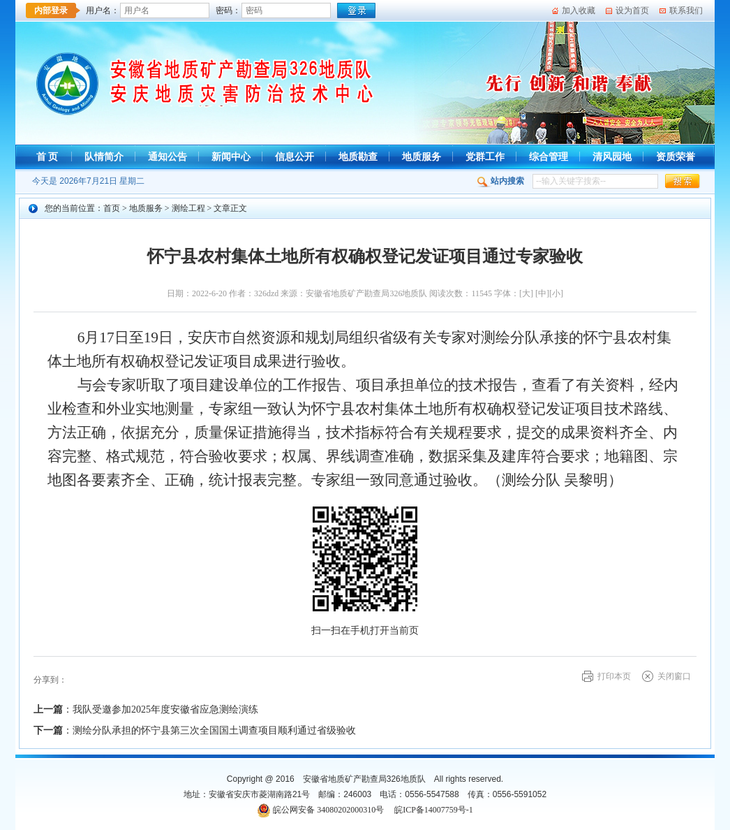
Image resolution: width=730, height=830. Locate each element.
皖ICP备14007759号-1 (433, 810)
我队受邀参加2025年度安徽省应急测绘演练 (165, 709)
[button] (682, 181)
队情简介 (104, 157)
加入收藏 (578, 10)
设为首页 (632, 10)
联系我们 (686, 10)
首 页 (47, 157)
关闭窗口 (674, 676)
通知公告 (167, 157)
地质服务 (421, 157)
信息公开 (294, 157)
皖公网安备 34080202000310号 (328, 810)
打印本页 (614, 676)
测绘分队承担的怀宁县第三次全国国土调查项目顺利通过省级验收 (214, 730)
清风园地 (612, 157)
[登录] (356, 10)
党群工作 (485, 157)
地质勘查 (358, 157)
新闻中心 (231, 157)
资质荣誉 (675, 157)
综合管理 (548, 157)
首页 (111, 208)
